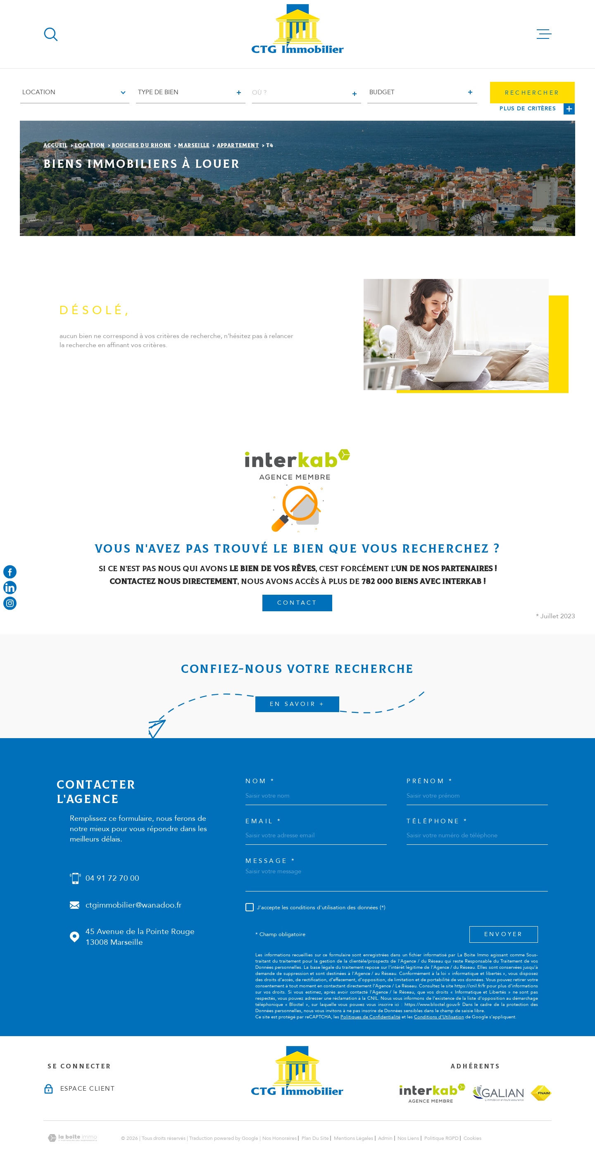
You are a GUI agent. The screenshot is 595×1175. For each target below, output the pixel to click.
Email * (263, 821)
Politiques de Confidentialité (370, 1017)
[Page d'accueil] (298, 34)
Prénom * (430, 781)
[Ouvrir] (50, 34)
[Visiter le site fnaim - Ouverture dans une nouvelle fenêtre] (541, 1093)
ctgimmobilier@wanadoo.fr (134, 905)
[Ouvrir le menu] (544, 34)
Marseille (193, 146)
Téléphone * (438, 821)
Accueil (55, 146)
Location (90, 146)
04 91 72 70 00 (112, 878)
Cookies (472, 1138)
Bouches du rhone (141, 146)
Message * (270, 861)
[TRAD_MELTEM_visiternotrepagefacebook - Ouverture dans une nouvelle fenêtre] (10, 571)
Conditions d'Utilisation (439, 1017)
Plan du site (315, 1138)
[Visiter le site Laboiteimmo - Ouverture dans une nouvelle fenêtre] (72, 1138)
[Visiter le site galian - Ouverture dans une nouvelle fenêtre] (498, 1093)
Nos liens (408, 1138)
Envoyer (503, 934)
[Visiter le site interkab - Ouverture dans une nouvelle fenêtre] (432, 1093)
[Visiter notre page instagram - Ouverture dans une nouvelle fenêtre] (10, 603)
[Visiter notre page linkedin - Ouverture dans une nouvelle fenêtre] (10, 587)
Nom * (260, 781)
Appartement (238, 146)
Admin (385, 1138)
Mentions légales (353, 1138)
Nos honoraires (279, 1138)
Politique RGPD (441, 1138)
